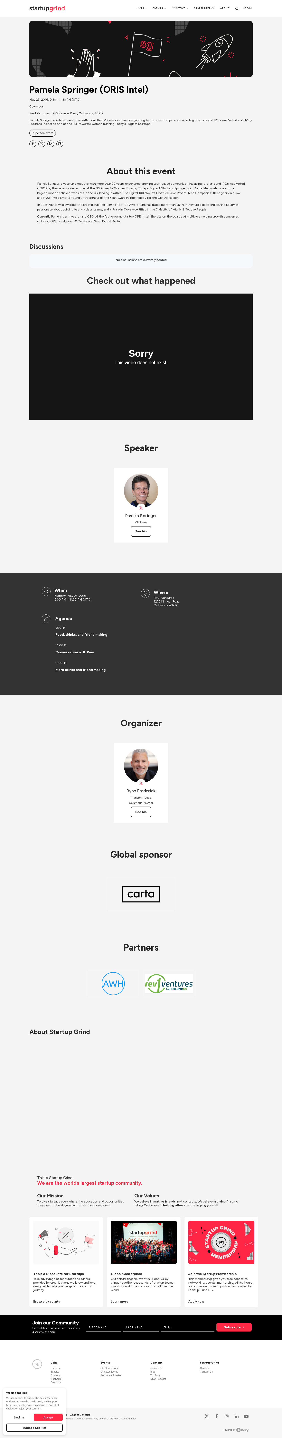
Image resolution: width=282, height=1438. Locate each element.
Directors (56, 1382)
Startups (55, 1375)
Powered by (236, 1430)
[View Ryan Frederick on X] (141, 783)
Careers (204, 1368)
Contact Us (206, 1371)
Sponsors (56, 1378)
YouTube (155, 1375)
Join (141, 8)
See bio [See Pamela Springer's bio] (141, 531)
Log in (247, 8)
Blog (152, 1371)
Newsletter (156, 1368)
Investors (56, 1368)
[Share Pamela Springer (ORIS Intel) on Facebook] (33, 144)
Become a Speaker (111, 1375)
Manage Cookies (35, 1428)
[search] (237, 8)
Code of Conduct (80, 1414)
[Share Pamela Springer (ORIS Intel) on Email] (60, 144)
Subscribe (232, 1327)
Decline (19, 1417)
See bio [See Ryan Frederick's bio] (141, 812)
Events (158, 8)
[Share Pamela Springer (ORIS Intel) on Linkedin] (51, 144)
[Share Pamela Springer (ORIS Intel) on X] (42, 144)
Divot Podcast (158, 1378)
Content (178, 8)
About (224, 8)
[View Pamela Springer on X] (141, 508)
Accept (48, 1417)
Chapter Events (109, 1371)
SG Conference (109, 1368)
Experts (55, 1371)
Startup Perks (204, 8)
